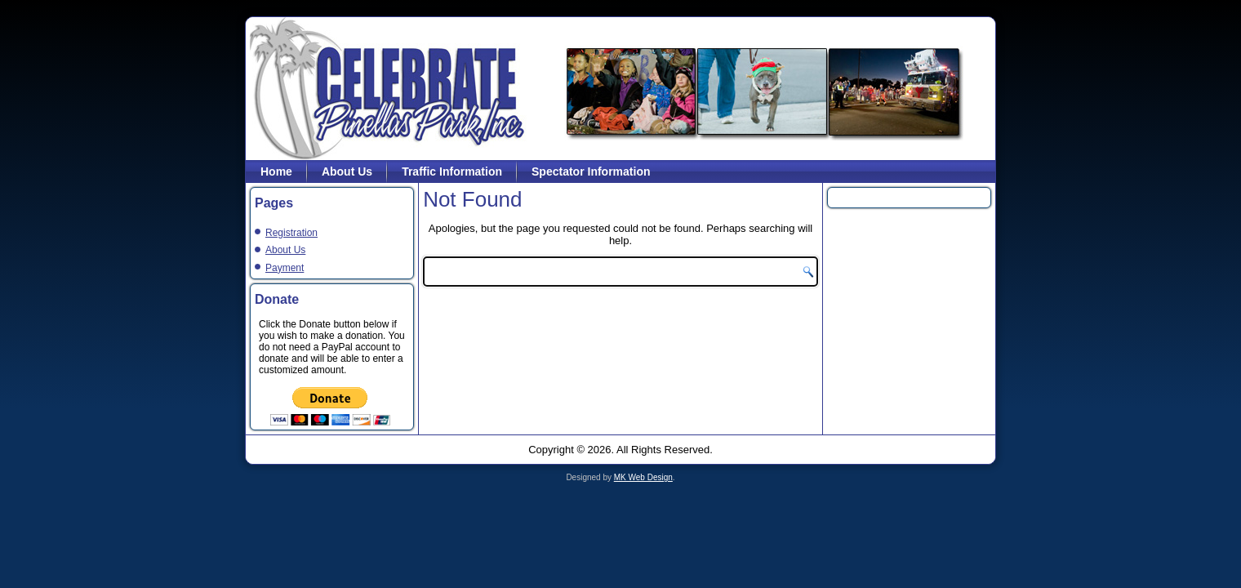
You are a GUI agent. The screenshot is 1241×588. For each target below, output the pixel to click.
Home (276, 171)
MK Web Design (643, 477)
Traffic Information (452, 171)
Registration (291, 232)
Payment (284, 268)
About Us (347, 171)
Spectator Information (591, 171)
